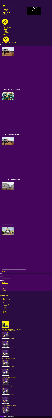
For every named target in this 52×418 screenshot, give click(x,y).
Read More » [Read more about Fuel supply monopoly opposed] (3, 226)
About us (4, 5)
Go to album (3, 320)
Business (6, 28)
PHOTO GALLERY (4, 288)
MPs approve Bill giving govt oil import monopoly (11, 134)
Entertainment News (5, 283)
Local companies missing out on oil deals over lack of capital (14, 269)
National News (7, 7)
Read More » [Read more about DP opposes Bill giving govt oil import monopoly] (3, 91)
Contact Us (4, 14)
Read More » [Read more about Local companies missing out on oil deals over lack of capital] (3, 271)
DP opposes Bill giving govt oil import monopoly (11, 89)
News (3, 6)
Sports (5, 10)
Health (5, 8)
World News (7, 32)
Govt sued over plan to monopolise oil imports (11, 179)
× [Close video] (39, 8)
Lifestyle (6, 9)
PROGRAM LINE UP (6, 12)
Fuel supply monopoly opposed (7, 224)
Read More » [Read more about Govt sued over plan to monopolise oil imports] (3, 181)
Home (3, 25)
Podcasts (4, 13)
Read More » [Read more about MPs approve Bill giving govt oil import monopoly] (3, 136)
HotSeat (5, 11)
